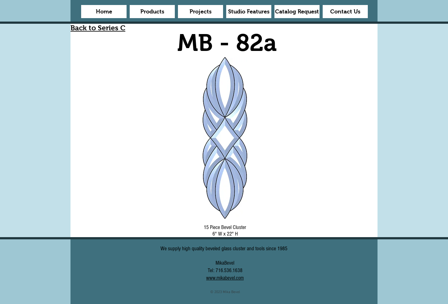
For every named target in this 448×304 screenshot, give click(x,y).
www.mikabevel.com (225, 278)
